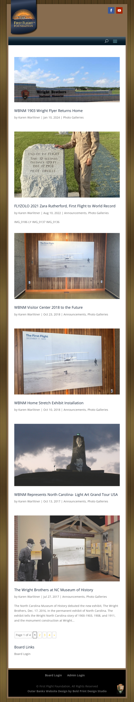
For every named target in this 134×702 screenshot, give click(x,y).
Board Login (22, 654)
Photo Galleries (73, 117)
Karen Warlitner (29, 117)
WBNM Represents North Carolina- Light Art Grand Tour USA (66, 494)
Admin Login (76, 675)
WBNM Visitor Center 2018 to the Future (48, 307)
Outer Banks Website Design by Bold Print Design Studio (67, 691)
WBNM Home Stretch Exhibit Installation (48, 402)
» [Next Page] (54, 635)
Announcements (75, 213)
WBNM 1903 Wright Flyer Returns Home (48, 110)
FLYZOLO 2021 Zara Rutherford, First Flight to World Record (64, 205)
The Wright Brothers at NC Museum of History (53, 589)
